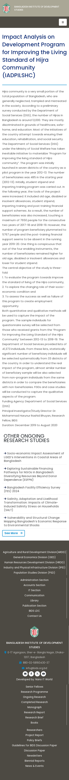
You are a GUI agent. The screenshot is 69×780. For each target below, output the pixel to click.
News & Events (34, 766)
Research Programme (34, 692)
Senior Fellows (34, 687)
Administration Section (34, 580)
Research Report (34, 712)
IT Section (34, 590)
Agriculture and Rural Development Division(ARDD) (34, 552)
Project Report (35, 735)
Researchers (34, 730)
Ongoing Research (34, 697)
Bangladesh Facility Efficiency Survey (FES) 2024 (32, 489)
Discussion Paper (34, 750)
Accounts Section (34, 585)
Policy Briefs (34, 740)
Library (34, 600)
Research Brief (34, 717)
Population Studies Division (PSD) (34, 572)
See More (13, 533)
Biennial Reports (35, 761)
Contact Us (34, 616)
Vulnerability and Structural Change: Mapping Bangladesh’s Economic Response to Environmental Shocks (35, 521)
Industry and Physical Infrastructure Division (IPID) (34, 567)
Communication (34, 595)
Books (34, 722)
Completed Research (34, 702)
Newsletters (34, 755)
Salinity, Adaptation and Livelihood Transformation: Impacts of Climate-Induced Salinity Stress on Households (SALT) (31, 504)
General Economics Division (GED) (34, 557)
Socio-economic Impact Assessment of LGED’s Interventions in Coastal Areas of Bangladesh (34, 457)
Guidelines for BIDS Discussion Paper (34, 745)
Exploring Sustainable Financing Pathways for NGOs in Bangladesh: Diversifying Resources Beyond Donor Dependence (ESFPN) (30, 474)
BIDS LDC (34, 611)
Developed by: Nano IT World (34, 679)
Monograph (34, 707)
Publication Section (34, 605)
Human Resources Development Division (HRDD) (34, 562)
